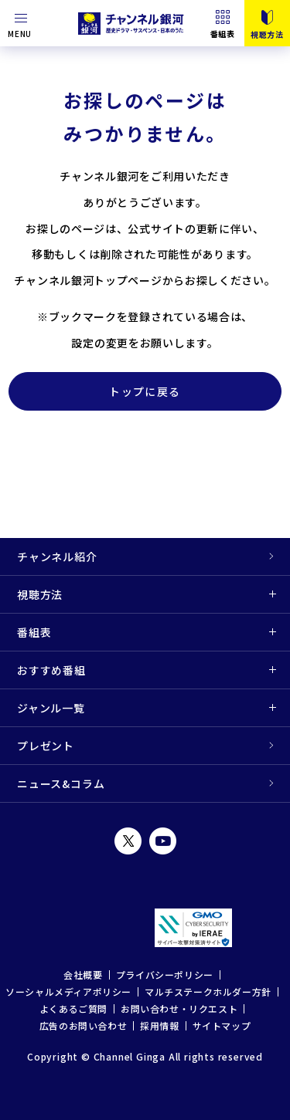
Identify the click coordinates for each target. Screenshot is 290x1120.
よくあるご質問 (73, 1008)
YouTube (162, 840)
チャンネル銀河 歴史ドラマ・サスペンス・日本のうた (132, 23)
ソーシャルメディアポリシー (68, 991)
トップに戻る (144, 391)
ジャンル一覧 (51, 708)
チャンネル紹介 (57, 556)
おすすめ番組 (51, 670)
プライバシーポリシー (164, 974)
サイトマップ (222, 1025)
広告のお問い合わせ (83, 1025)
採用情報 (159, 1025)
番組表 (222, 33)
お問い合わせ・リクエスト (179, 1008)
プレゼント (45, 745)
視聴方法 (40, 594)
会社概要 (82, 974)
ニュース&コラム (60, 783)
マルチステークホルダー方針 (208, 991)
